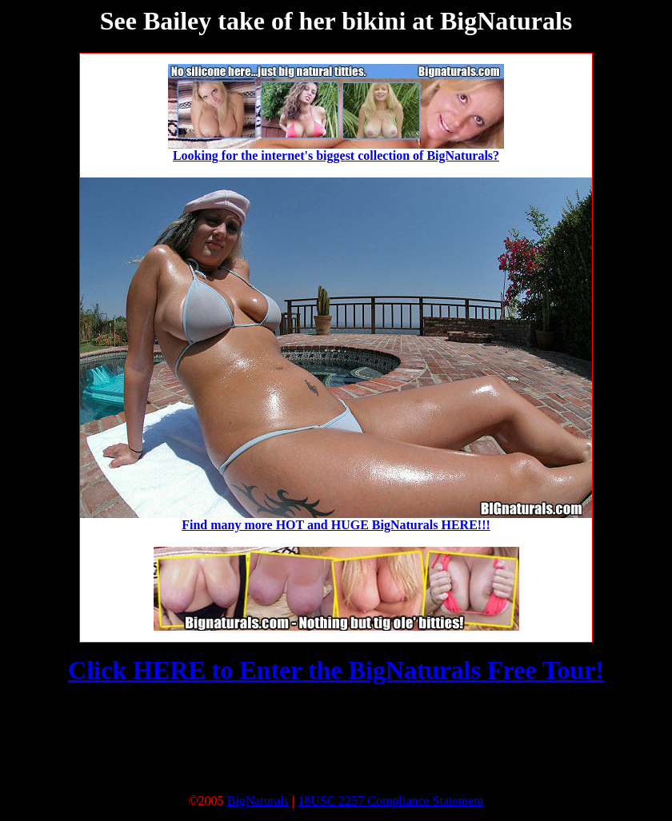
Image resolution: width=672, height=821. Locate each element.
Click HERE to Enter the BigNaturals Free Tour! (336, 670)
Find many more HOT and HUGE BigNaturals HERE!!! (336, 525)
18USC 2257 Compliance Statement (390, 800)
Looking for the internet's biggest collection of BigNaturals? (336, 155)
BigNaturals (258, 800)
